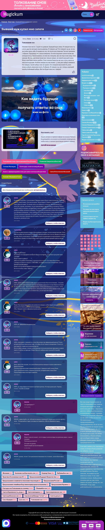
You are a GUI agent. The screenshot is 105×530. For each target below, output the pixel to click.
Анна (29, 39)
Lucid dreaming (88, 75)
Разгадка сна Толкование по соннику (18, 488)
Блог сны (11, 22)
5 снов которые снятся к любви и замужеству (90, 217)
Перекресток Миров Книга (91, 113)
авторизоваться (39, 190)
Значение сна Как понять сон (27, 473)
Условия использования (52, 519)
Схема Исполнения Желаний (60, 172)
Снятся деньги (56, 496)
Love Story (88, 90)
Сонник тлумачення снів (91, 127)
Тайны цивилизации (89, 132)
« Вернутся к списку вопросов (10, 35)
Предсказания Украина (60, 484)
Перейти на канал (48, 145)
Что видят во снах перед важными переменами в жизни (91, 211)
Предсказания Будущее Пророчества (44, 477)
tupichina (17, 230)
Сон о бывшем (9, 500)
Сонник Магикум (89, 122)
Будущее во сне (89, 85)
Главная (4, 22)
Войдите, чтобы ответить (55, 223)
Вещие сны (87, 83)
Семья (87, 103)
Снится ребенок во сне (12, 496)
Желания (7, 473)
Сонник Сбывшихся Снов (12, 177)
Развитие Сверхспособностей (50, 161)
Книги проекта (87, 108)
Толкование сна (39, 500)
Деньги (87, 93)
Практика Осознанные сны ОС (14, 477)
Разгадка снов (89, 88)
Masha (26, 402)
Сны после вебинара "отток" (35, 496)
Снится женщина (35, 492)
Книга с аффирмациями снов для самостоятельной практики (24, 172)
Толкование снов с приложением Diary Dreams (19, 161)
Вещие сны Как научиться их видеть (92, 223)
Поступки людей (90, 100)
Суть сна (23, 500)
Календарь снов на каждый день (31, 166)
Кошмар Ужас (48, 473)
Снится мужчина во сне (55, 492)
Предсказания (88, 120)
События (88, 105)
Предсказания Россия (53, 481)
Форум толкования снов (91, 139)
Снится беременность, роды (14, 492)
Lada (15, 250)
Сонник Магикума (9, 166)
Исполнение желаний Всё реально (91, 205)
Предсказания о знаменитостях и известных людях (22, 481)
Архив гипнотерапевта (90, 78)
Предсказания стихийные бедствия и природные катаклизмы (25, 484)
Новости (86, 110)
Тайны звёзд (87, 130)
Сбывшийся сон (43, 488)
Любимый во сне (64, 473)
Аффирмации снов (89, 80)
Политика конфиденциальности (52, 517)
